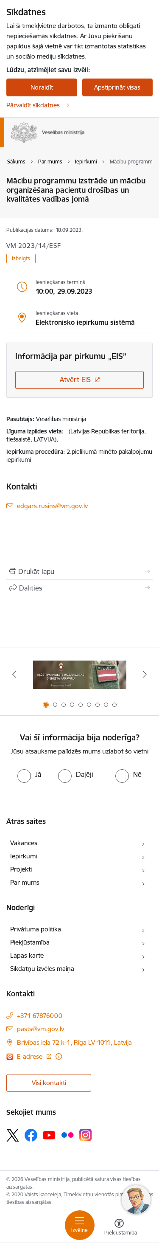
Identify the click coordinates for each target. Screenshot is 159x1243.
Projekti (21, 869)
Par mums (24, 882)
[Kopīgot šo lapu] (79, 588)
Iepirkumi (23, 856)
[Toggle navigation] (80, 1225)
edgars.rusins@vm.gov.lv (52, 506)
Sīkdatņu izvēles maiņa (42, 969)
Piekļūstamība (30, 942)
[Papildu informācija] (59, 1056)
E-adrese (30, 1056)
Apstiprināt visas (117, 87)
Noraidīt (42, 87)
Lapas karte (27, 955)
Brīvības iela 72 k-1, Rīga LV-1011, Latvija (74, 1042)
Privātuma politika (35, 929)
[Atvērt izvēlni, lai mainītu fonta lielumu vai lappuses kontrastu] (119, 1228)
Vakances (23, 843)
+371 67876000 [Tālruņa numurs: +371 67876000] (39, 1016)
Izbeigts (21, 258)
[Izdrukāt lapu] (79, 571)
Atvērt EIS (75, 379)
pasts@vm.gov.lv (40, 1029)
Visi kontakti (49, 1083)
